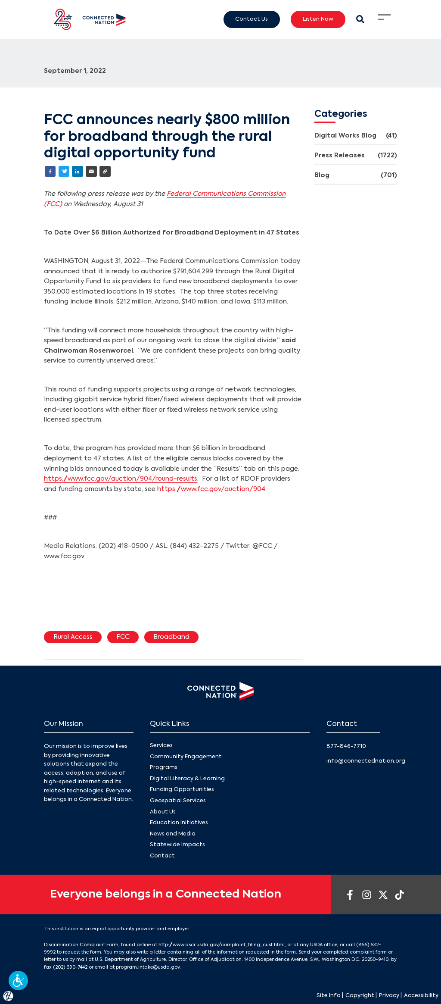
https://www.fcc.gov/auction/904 (211, 489)
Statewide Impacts (177, 845)
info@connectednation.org (365, 761)
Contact (162, 856)
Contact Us (251, 19)
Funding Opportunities (182, 790)
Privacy (389, 995)
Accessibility (421, 995)
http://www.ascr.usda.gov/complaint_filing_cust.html (221, 945)
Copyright (359, 995)
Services (161, 745)
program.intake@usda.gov (148, 967)
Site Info (329, 995)
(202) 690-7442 (70, 967)
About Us (163, 812)
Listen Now (318, 19)
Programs (163, 767)
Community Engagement (186, 757)
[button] (18, 980)
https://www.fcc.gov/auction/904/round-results (120, 479)
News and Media (173, 834)
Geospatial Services (178, 801)
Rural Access (73, 637)
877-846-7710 (346, 746)
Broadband (171, 637)
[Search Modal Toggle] (360, 19)
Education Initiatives (179, 823)
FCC (123, 637)
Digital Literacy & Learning (187, 779)
